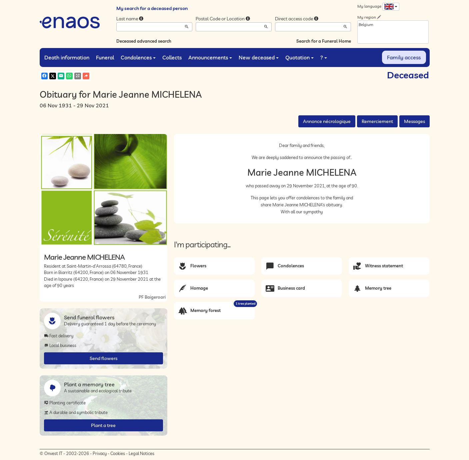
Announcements (210, 57)
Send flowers (103, 358)
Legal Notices (141, 453)
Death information (66, 57)
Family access (404, 57)
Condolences (138, 57)
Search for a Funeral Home (323, 41)
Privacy (100, 453)
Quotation (299, 57)
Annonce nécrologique (327, 121)
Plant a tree (103, 425)
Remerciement (377, 121)
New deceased (259, 57)
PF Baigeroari (152, 297)
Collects (172, 57)
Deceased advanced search (143, 41)
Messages (414, 121)
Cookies (117, 453)
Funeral (105, 57)
